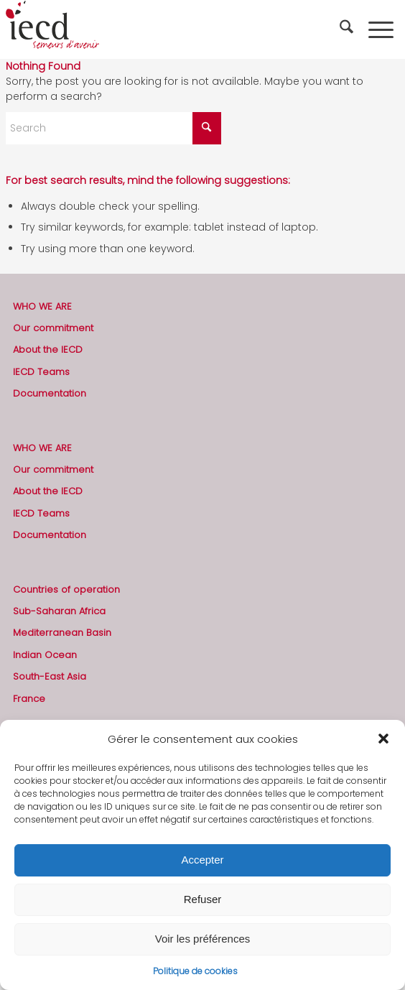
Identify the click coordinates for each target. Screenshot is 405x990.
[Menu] (381, 29)
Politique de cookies (195, 971)
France (29, 699)
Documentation (49, 393)
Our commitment (53, 328)
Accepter (202, 859)
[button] (383, 738)
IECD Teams (41, 372)
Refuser (203, 899)
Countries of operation (66, 589)
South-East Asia (49, 676)
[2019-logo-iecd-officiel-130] (163, 29)
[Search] (348, 29)
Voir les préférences (203, 939)
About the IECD (48, 349)
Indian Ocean (45, 655)
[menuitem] (348, 29)
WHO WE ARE (42, 306)
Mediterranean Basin (62, 632)
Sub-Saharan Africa (59, 611)
